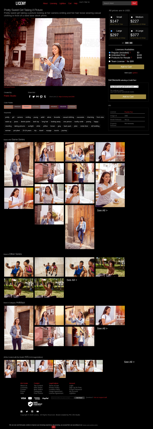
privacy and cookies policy (90, 425)
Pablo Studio (10, 96)
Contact (23, 389)
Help (75, 3)
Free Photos (38, 393)
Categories (38, 391)
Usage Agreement (55, 391)
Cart (69, 3)
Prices (22, 391)
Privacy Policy (54, 387)
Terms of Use (54, 386)
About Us (23, 386)
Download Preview (9, 87)
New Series (38, 387)
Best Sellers (38, 389)
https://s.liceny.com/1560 (66, 97)
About (45, 3)
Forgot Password (75, 389)
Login (71, 386)
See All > (102, 210)
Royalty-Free (129, 112)
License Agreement (56, 393)
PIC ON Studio (74, 415)
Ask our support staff (100, 397)
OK (54, 427)
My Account (73, 391)
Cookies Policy (54, 389)
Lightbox (62, 3)
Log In (81, 2)
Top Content (38, 386)
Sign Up (87, 2)
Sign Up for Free (75, 387)
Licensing (53, 3)
